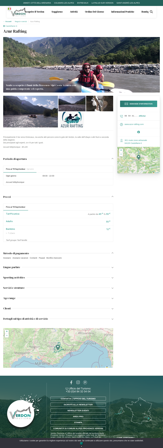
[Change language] (9, 9)
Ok (81, 443)
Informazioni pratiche (122, 11)
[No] (81, 446)
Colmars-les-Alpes (64, 3)
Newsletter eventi (78, 410)
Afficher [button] (142, 118)
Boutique (146, 11)
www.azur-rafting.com (134, 126)
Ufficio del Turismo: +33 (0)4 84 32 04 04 (78, 390)
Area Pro (78, 416)
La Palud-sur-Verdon (102, 3)
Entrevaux (82, 3)
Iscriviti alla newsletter (78, 404)
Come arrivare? (126, 437)
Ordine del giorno (94, 11)
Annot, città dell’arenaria (37, 3)
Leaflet (109, 367)
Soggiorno (57, 11)
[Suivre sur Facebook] (138, 135)
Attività (74, 11)
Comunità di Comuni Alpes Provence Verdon (78, 428)
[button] (30, 111)
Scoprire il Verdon (34, 11)
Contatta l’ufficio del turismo (78, 399)
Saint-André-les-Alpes (128, 3)
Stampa (78, 422)
